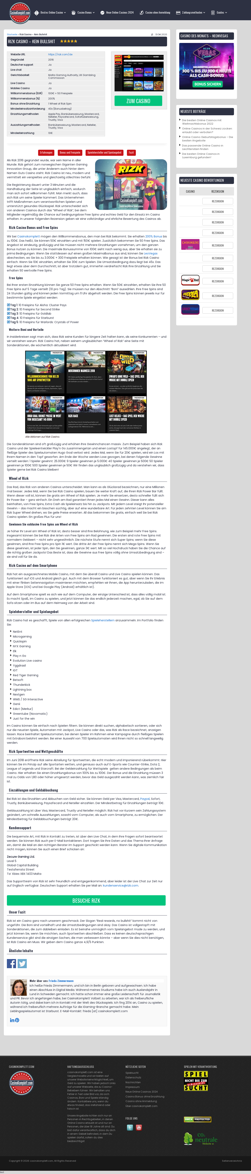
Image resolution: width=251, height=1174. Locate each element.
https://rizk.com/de (60, 54)
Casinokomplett (28, 236)
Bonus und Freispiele (70, 152)
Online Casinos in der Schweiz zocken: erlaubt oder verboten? (207, 130)
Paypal (145, 799)
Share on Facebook (11, 963)
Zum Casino (138, 101)
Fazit (131, 152)
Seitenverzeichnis (232, 1160)
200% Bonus (153, 236)
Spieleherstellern (103, 620)
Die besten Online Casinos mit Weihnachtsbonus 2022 (201, 122)
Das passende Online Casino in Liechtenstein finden (202, 147)
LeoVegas (151, 253)
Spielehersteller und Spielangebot (104, 152)
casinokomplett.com (41, 1160)
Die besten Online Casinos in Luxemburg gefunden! (201, 155)
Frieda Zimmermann (61, 981)
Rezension (218, 201)
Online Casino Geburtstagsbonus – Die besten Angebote (207, 138)
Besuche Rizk (86, 900)
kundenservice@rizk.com (120, 885)
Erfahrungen (46, 152)
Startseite (12, 34)
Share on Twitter (22, 963)
